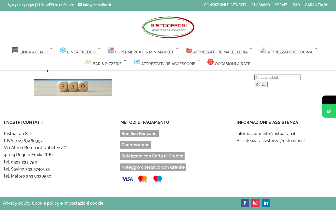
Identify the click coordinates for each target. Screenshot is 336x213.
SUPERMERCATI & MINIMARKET (141, 50)
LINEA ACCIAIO (30, 50)
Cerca (261, 84)
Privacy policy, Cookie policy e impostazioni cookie (53, 203)
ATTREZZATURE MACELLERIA (217, 50)
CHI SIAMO (260, 5)
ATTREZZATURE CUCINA (286, 50)
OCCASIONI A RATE (228, 62)
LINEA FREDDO (78, 50)
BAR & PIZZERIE (103, 62)
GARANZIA (314, 5)
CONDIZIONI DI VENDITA (225, 5)
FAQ (296, 5)
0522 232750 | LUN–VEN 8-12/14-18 (43, 5)
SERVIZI (281, 5)
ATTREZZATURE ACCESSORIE (164, 62)
